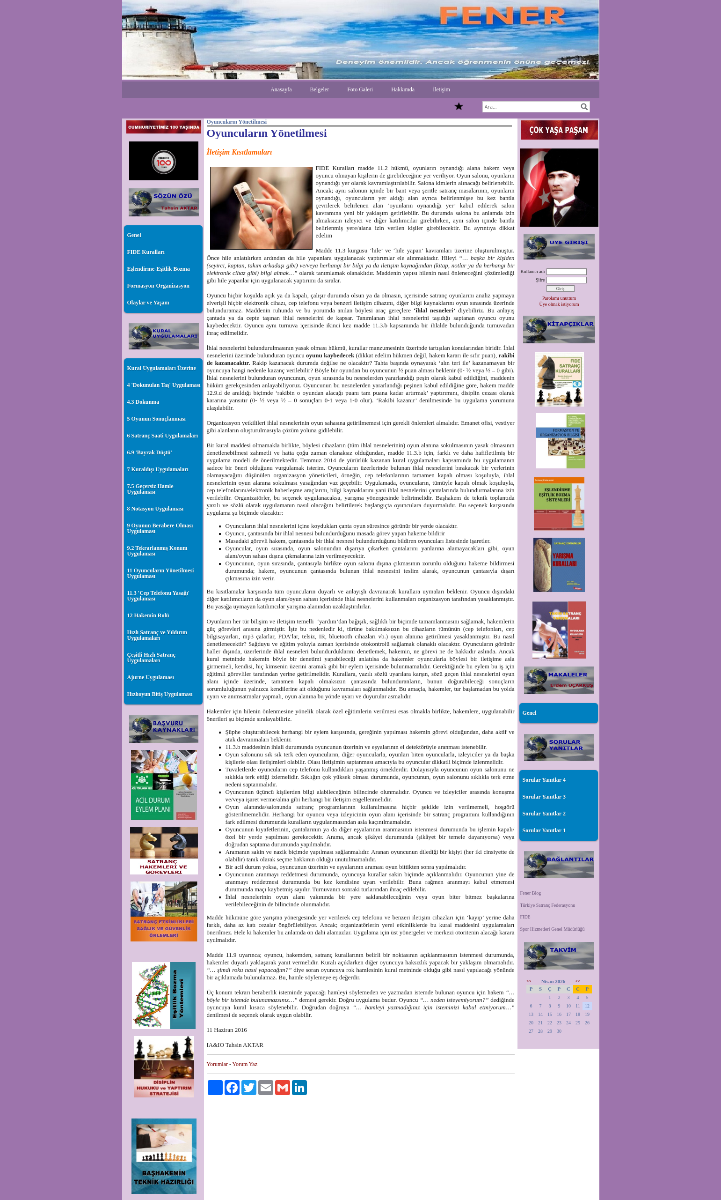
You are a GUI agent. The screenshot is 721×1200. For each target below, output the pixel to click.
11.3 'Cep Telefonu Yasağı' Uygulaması (158, 596)
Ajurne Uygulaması (150, 677)
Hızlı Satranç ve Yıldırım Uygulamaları (157, 635)
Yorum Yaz (245, 1064)
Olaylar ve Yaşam (148, 302)
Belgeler (319, 89)
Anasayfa (280, 89)
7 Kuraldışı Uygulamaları (158, 469)
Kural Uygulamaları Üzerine (161, 368)
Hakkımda (403, 89)
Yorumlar (217, 1064)
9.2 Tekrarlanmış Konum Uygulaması (157, 551)
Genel (134, 235)
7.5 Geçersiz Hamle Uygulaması (150, 489)
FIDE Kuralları (146, 252)
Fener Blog (530, 893)
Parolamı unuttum (559, 298)
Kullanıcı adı (533, 271)
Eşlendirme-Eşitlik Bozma (158, 269)
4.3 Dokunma (143, 402)
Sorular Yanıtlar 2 (544, 813)
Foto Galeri (360, 89)
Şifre (540, 279)
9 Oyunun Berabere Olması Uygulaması (160, 528)
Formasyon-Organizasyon (158, 285)
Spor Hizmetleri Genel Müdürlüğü (552, 929)
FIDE (525, 916)
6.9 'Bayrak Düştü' (149, 452)
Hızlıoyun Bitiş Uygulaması (160, 694)
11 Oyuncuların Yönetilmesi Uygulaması (160, 573)
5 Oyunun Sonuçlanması (156, 418)
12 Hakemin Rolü (148, 615)
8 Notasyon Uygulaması (155, 508)
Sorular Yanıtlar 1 (544, 830)
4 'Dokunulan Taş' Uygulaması (164, 385)
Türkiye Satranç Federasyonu (547, 905)
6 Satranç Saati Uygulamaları (162, 435)
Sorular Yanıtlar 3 (544, 796)
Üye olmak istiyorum (559, 304)
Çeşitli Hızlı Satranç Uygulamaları (151, 658)
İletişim (441, 89)
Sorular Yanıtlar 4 (544, 780)
